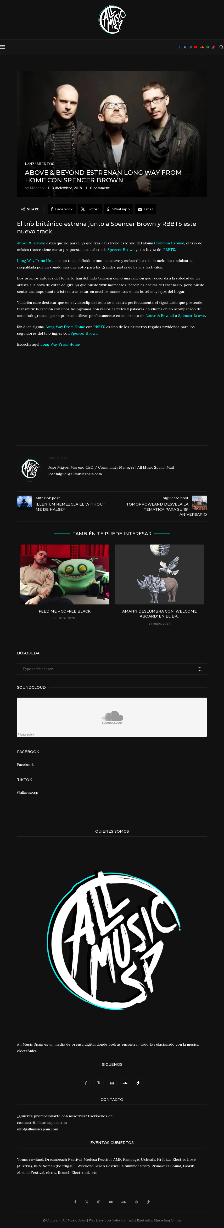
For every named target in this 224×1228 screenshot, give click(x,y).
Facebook (25, 764)
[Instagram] (190, 47)
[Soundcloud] (202, 47)
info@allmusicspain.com (37, 1129)
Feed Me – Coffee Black (65, 611)
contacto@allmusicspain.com (42, 1122)
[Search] (221, 47)
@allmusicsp (27, 792)
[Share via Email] (145, 209)
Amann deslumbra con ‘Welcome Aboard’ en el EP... (159, 614)
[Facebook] (180, 47)
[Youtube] (195, 47)
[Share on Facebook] (62, 209)
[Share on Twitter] (90, 209)
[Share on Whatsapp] (118, 209)
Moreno (37, 188)
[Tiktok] (213, 47)
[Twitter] (184, 47)
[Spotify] (207, 47)
